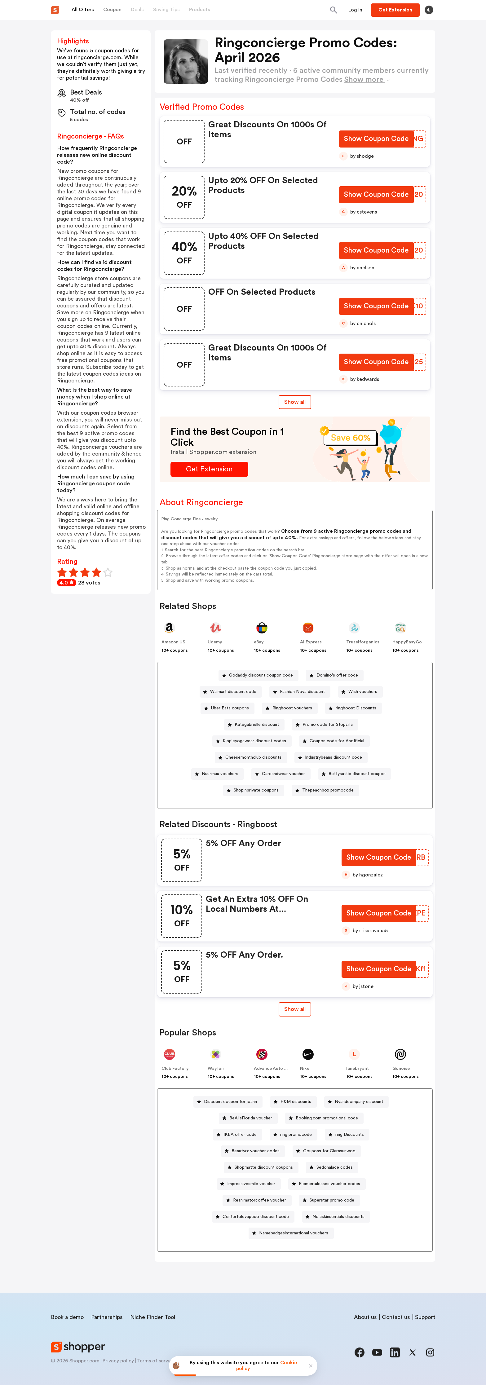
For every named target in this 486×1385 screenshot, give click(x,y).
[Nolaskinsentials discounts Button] (336, 1217)
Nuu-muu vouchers (220, 774)
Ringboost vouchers (292, 708)
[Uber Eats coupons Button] (227, 708)
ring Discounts (349, 1134)
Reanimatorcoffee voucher (259, 1200)
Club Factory (175, 1068)
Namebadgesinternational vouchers (293, 1233)
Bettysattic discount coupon (357, 774)
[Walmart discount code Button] (231, 692)
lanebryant (357, 1068)
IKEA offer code (240, 1134)
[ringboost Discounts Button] (353, 708)
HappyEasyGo (407, 642)
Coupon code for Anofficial (337, 741)
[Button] (355, 9)
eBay (259, 642)
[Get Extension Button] (209, 469)
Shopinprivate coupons (256, 790)
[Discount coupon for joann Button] (228, 1102)
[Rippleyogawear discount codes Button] (252, 741)
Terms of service (156, 1360)
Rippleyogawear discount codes (254, 741)
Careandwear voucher (283, 774)
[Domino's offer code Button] (335, 675)
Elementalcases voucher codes (329, 1184)
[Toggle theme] (429, 10)
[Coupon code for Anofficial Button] (334, 741)
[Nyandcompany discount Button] (356, 1102)
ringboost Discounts (356, 708)
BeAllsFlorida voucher (250, 1118)
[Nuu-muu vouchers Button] (217, 774)
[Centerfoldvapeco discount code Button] (253, 1217)
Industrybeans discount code (333, 757)
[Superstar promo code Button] (329, 1200)
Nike (304, 1068)
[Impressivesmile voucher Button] (249, 1184)
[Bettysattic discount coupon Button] (354, 774)
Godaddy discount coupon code (261, 675)
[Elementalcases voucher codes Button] (327, 1184)
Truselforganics (362, 642)
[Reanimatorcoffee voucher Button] (257, 1200)
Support (425, 1317)
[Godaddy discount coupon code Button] (258, 675)
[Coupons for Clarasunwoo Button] (327, 1151)
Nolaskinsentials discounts (338, 1217)
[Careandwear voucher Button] (281, 774)
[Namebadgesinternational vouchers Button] (291, 1233)
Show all (295, 1009)
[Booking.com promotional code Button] (324, 1118)
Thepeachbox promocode (328, 790)
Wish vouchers (362, 692)
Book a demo (67, 1317)
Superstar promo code (332, 1200)
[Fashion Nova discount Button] (299, 692)
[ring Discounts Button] (347, 1134)
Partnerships (107, 1317)
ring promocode (296, 1134)
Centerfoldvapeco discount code (256, 1217)
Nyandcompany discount (359, 1102)
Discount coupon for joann (230, 1102)
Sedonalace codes (334, 1167)
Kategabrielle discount (257, 724)
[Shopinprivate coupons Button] (253, 790)
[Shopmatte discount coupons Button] (261, 1167)
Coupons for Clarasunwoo (329, 1151)
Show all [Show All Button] (295, 402)
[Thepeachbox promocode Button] (325, 790)
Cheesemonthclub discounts (253, 757)
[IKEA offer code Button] (237, 1134)
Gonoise (401, 1068)
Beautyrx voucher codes (256, 1151)
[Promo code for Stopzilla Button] (325, 724)
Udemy (215, 642)
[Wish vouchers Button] (360, 692)
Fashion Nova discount (302, 692)
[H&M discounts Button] (293, 1102)
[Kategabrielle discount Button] (254, 724)
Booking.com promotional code (327, 1118)
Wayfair (216, 1068)
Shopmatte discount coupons (264, 1167)
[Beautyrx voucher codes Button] (253, 1151)
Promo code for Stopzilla (328, 724)
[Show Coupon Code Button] (376, 139)
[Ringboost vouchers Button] (290, 708)
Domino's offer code (337, 675)
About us (365, 1317)
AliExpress (311, 642)
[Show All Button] (295, 1009)
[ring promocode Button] (293, 1134)
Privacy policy (118, 1360)
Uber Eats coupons (230, 708)
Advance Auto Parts (274, 1068)
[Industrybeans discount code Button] (331, 757)
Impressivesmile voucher (251, 1184)
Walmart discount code (233, 692)
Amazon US (173, 642)
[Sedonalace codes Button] (332, 1167)
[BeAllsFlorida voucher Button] (248, 1118)
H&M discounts (296, 1102)
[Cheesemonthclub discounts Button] (251, 757)
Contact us (396, 1317)
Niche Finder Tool (152, 1317)
